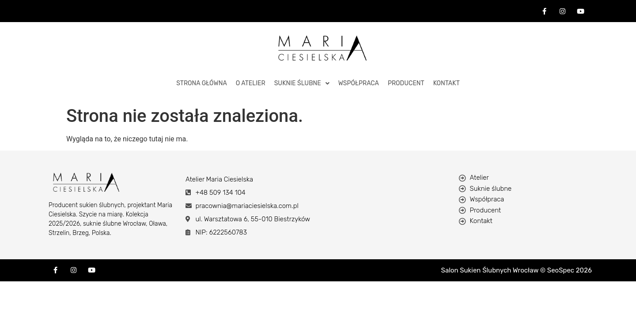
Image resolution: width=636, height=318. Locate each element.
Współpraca (358, 83)
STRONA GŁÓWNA (201, 83)
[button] (302, 83)
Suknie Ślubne (301, 83)
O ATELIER (250, 83)
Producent (406, 83)
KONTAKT (446, 83)
